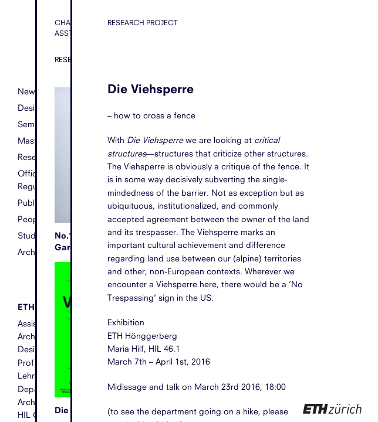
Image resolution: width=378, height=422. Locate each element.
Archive (32, 252)
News (28, 91)
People (31, 219)
